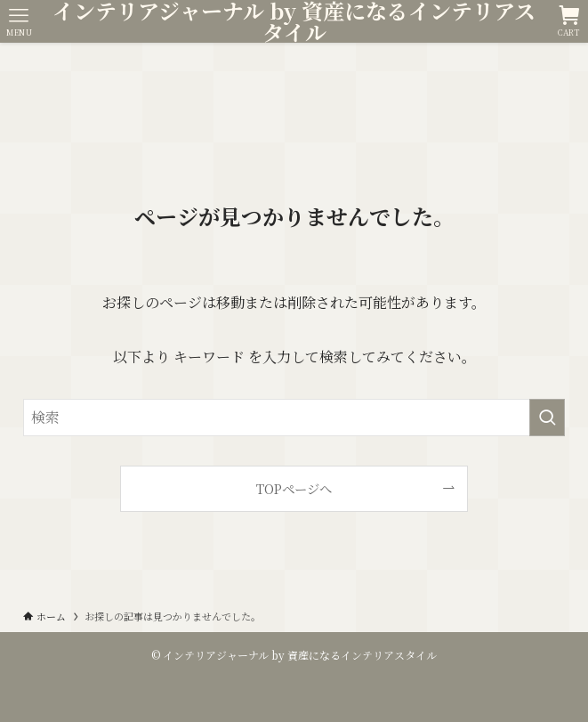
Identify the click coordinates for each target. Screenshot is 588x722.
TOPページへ (294, 488)
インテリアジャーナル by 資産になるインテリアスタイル (294, 21)
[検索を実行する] (547, 417)
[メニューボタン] (19, 21)
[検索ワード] (293, 417)
